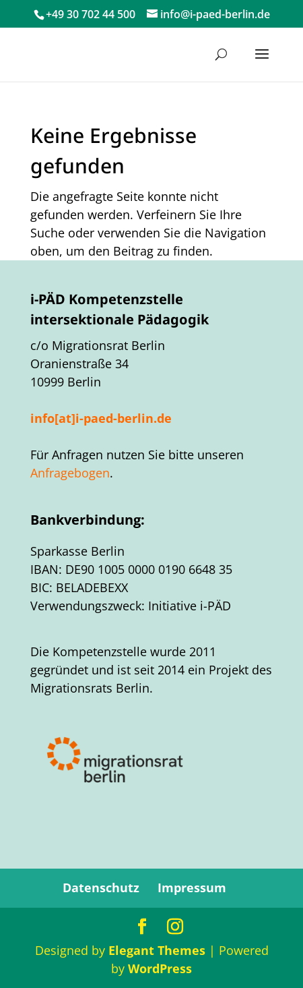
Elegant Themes (156, 950)
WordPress (160, 968)
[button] (262, 63)
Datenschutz (101, 887)
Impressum (192, 887)
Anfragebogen (70, 473)
